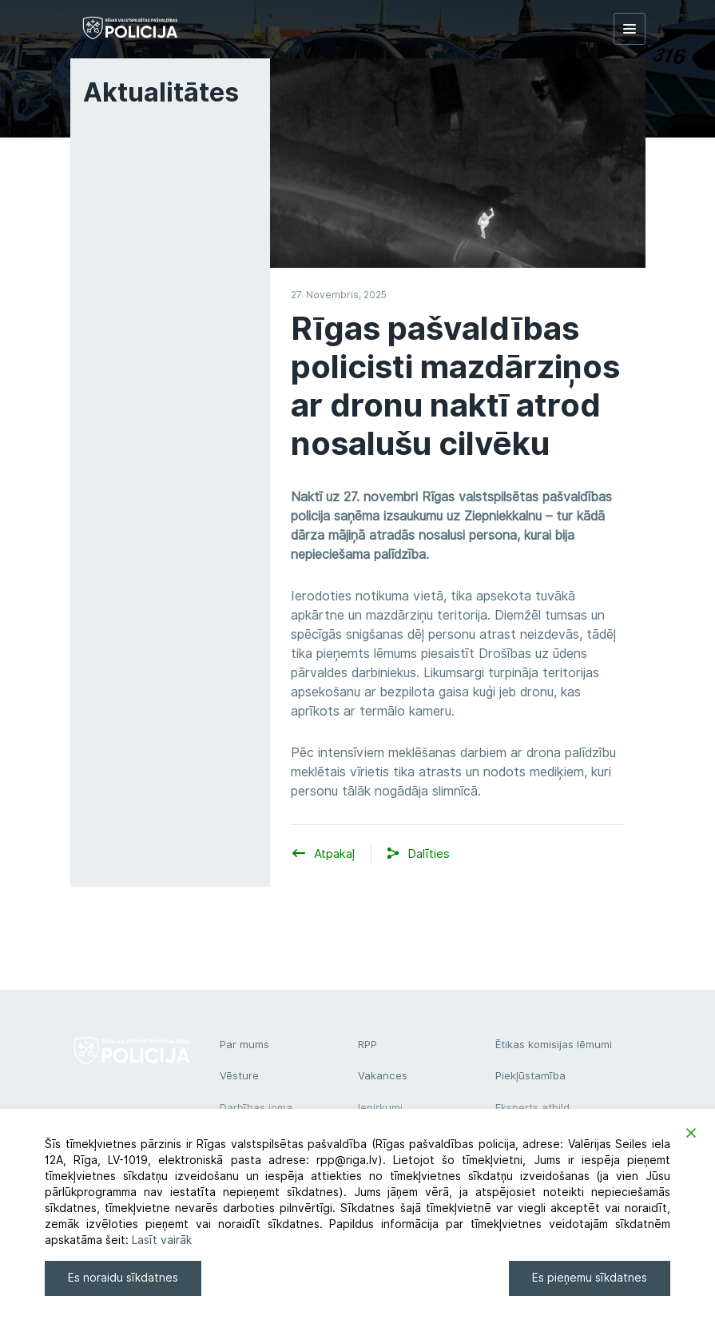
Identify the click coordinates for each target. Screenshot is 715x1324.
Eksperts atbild (532, 1107)
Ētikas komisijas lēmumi (553, 1044)
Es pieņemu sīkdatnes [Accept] (589, 1277)
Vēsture (239, 1075)
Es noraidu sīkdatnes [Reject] (123, 1277)
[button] (428, 854)
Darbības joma (256, 1107)
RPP (367, 1044)
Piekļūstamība (530, 1075)
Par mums (244, 1044)
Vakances (382, 1075)
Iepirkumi (380, 1107)
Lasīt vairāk (162, 1240)
